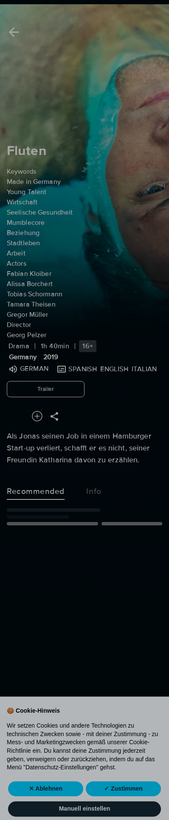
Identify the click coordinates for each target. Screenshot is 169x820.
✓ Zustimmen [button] (123, 802)
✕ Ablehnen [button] (45, 802)
